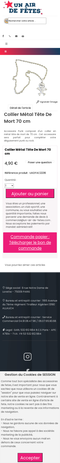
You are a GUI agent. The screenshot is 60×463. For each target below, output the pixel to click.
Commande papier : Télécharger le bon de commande (30, 242)
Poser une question (40, 162)
